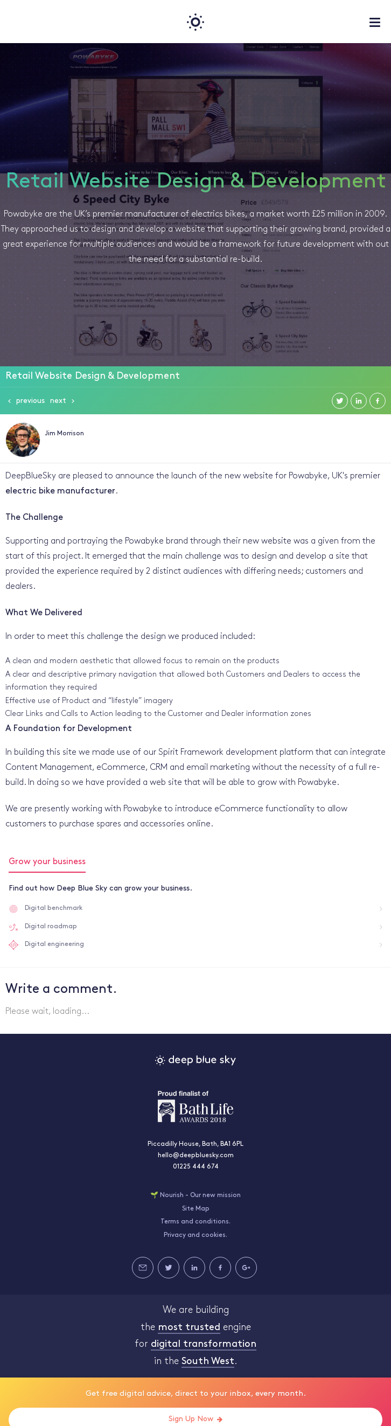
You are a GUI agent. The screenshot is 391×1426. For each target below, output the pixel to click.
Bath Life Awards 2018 (195, 1106)
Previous (30, 401)
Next (58, 401)
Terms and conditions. (195, 1222)
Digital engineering (54, 944)
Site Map (196, 1209)
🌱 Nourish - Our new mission (195, 1195)
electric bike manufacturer (60, 491)
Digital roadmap (51, 926)
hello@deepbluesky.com (196, 1155)
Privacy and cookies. (195, 1235)
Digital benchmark (53, 908)
